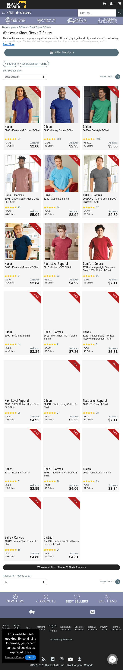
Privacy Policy (14, 657)
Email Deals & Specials (6, 628)
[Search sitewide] (97, 13)
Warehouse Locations (66, 628)
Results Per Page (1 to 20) (17, 575)
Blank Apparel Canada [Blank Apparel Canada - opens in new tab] (80, 665)
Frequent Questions (40, 628)
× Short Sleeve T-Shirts (33, 63)
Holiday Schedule (92, 628)
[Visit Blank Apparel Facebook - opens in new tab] (53, 658)
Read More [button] (8, 44)
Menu (7, 13)
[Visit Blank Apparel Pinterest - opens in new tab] (79, 658)
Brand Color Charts (17, 628)
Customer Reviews (79, 628)
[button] (104, 2)
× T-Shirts (10, 63)
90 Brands (23, 13)
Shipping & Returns (52, 628)
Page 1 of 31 (110, 581)
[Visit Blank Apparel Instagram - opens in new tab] (61, 658)
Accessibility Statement (61, 639)
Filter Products (61, 52)
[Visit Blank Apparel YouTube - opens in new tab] (70, 658)
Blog (28, 628)
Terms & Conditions (116, 628)
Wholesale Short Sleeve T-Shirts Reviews (61, 567)
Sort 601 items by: (12, 70)
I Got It (30, 657)
